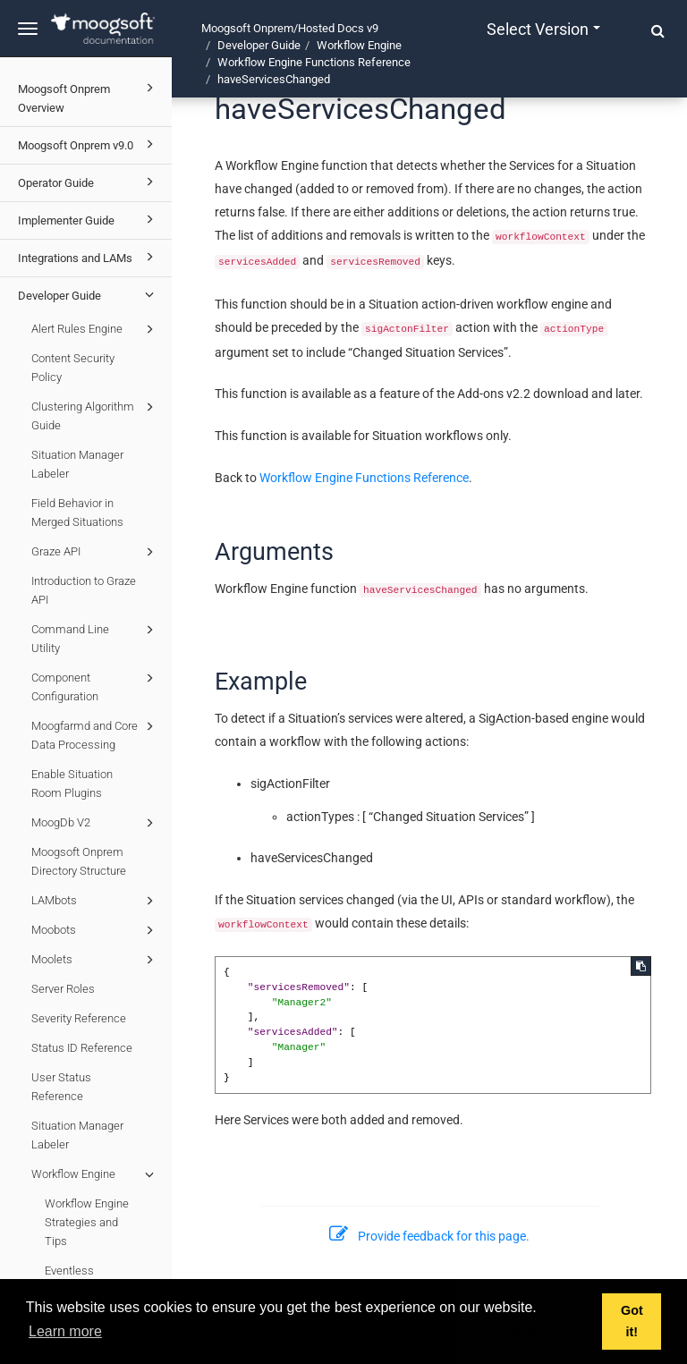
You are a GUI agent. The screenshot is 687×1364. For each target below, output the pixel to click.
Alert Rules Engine (95, 329)
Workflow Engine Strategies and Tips (87, 1222)
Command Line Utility (95, 637)
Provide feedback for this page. (429, 1236)
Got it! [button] (632, 1321)
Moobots (95, 930)
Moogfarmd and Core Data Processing (95, 733)
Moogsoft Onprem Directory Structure (78, 861)
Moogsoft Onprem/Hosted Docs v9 (289, 28)
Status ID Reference (81, 1048)
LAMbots (95, 901)
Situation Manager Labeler (77, 464)
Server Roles (63, 988)
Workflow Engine (95, 1174)
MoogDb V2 (95, 823)
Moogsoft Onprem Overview (88, 96)
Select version (543, 29)
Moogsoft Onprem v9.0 (88, 144)
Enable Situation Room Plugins (72, 783)
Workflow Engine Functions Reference (314, 62)
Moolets (95, 960)
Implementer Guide (88, 219)
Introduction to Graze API (83, 590)
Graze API (95, 552)
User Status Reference (61, 1087)
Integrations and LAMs (88, 257)
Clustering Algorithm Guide (95, 414)
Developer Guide (88, 294)
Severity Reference (78, 1018)
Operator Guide (88, 181)
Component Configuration (95, 685)
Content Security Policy (72, 368)
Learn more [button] (65, 1331)
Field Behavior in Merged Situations (77, 512)
